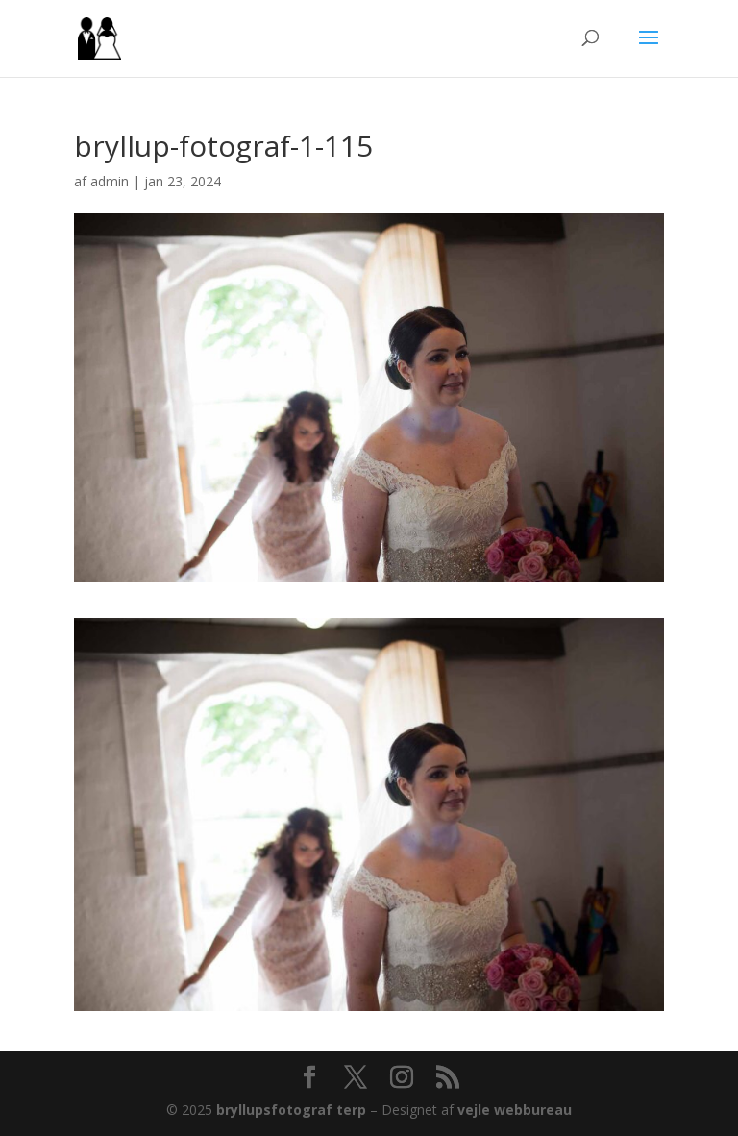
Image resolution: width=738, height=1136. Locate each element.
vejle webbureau (514, 1109)
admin (109, 181)
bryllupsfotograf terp (291, 1109)
